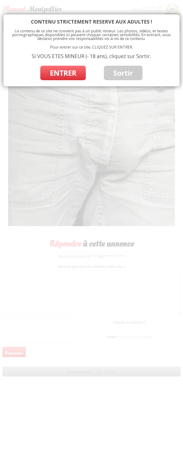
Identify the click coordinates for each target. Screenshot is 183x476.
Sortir (123, 73)
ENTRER (63, 73)
